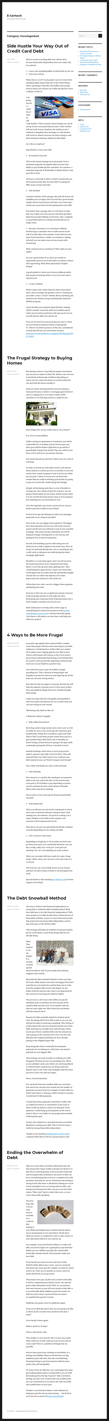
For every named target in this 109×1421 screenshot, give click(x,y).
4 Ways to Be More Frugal (35, 635)
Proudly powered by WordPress (26, 1411)
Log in (82, 124)
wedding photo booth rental (57, 1134)
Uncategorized (85, 109)
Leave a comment (13, 62)
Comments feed (85, 129)
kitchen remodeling (54, 1396)
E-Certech (14, 15)
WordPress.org (85, 131)
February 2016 (85, 94)
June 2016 (83, 90)
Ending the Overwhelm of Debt (90, 64)
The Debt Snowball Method (36, 898)
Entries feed (84, 127)
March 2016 (84, 92)
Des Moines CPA (59, 879)
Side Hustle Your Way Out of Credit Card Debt (38, 48)
